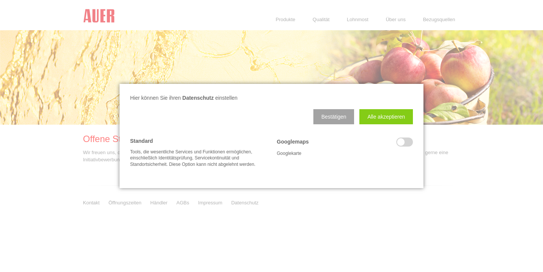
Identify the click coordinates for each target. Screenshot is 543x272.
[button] (333, 116)
